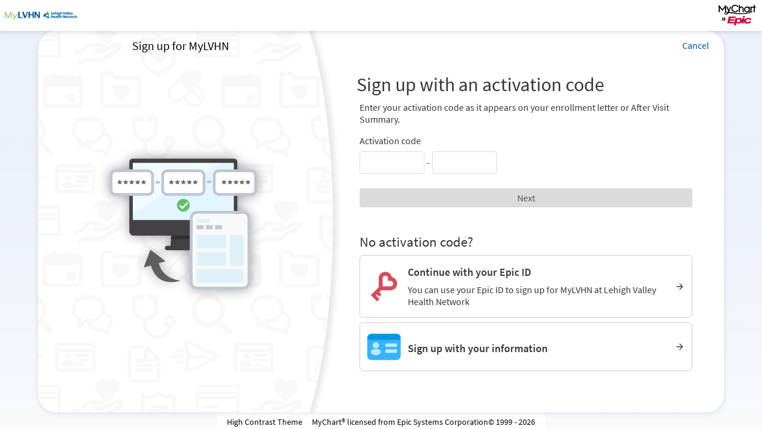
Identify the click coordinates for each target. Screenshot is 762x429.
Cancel (695, 45)
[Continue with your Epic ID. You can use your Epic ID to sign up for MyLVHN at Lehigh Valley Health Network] (526, 286)
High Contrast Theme (264, 421)
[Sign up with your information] (526, 346)
